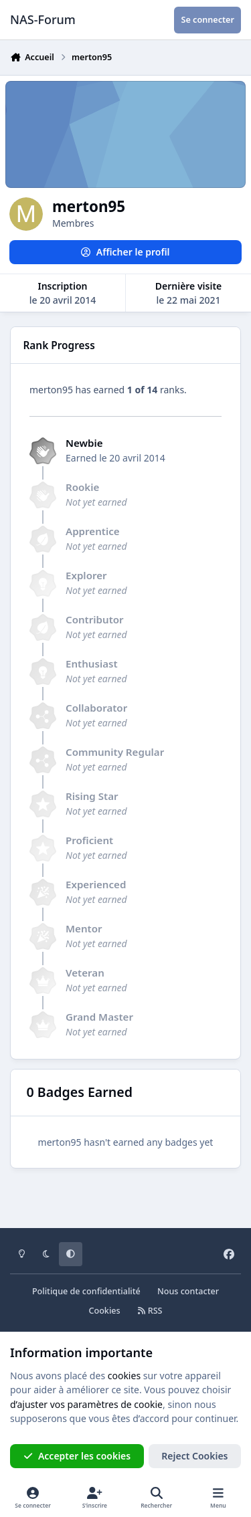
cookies (124, 1375)
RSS (150, 1310)
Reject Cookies (194, 1455)
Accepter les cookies (77, 1455)
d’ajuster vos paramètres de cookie (86, 1404)
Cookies (104, 1310)
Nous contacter (188, 1291)
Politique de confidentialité (86, 1291)
